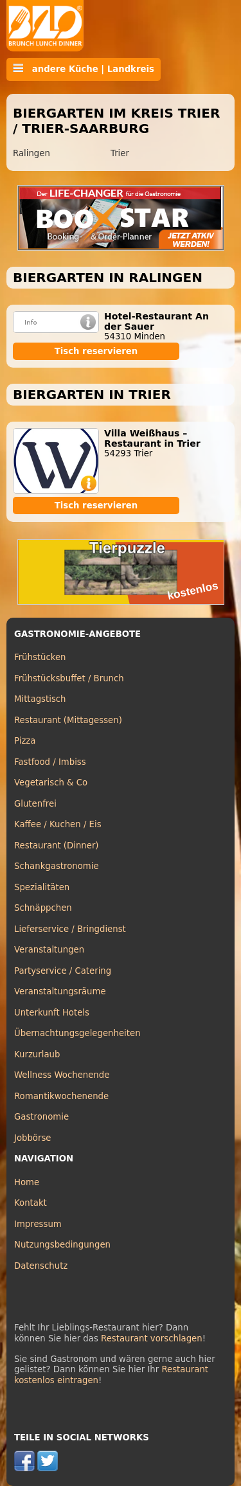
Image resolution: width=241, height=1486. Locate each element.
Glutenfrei (35, 804)
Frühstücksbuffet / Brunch (69, 678)
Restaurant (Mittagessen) (68, 720)
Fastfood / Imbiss (50, 762)
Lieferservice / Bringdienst (70, 929)
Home (26, 1182)
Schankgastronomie (56, 866)
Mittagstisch (40, 699)
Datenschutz (40, 1266)
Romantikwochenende (61, 1096)
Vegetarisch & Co (50, 782)
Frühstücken (40, 657)
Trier (120, 153)
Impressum (38, 1224)
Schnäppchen (43, 908)
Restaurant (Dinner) (56, 845)
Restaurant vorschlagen (151, 1338)
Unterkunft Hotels (51, 1012)
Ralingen (31, 153)
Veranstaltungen (49, 949)
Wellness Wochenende (61, 1075)
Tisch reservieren (96, 351)
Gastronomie (41, 1117)
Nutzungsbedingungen (62, 1244)
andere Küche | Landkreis (83, 69)
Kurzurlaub (37, 1054)
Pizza (24, 741)
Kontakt (30, 1203)
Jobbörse (32, 1138)
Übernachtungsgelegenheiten (77, 1033)
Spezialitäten (41, 887)
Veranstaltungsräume (60, 991)
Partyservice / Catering (62, 971)
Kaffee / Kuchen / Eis (58, 824)
